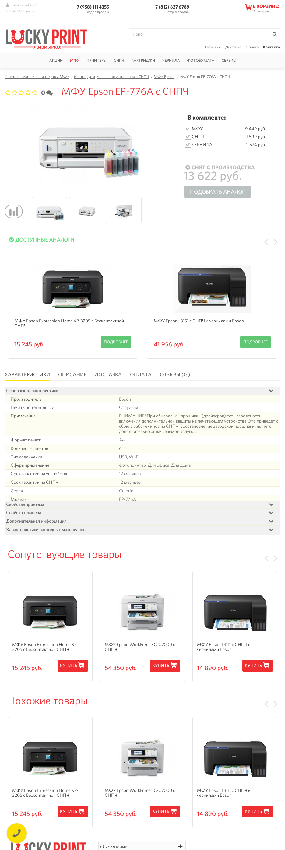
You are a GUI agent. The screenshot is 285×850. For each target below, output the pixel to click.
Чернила (171, 60)
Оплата (252, 47)
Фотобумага (200, 60)
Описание (72, 374)
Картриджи (143, 60)
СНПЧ (119, 60)
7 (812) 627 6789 (172, 7)
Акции (56, 60)
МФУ (74, 60)
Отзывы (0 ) (175, 374)
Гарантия (213, 47)
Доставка (233, 47)
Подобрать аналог (217, 191)
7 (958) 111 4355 (93, 7)
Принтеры (96, 60)
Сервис (229, 60)
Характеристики (27, 374)
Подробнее (116, 342)
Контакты (271, 47)
